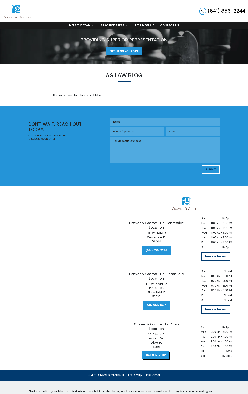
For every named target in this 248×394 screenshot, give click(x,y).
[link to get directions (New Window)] (156, 238)
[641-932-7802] (155, 355)
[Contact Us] (169, 25)
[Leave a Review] (215, 256)
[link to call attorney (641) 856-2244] (222, 11)
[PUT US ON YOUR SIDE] (124, 51)
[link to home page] (17, 11)
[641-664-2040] (156, 305)
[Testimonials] (144, 25)
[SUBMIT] (211, 169)
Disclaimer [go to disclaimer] (153, 375)
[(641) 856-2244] (156, 250)
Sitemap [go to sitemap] (136, 375)
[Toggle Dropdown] (93, 25)
